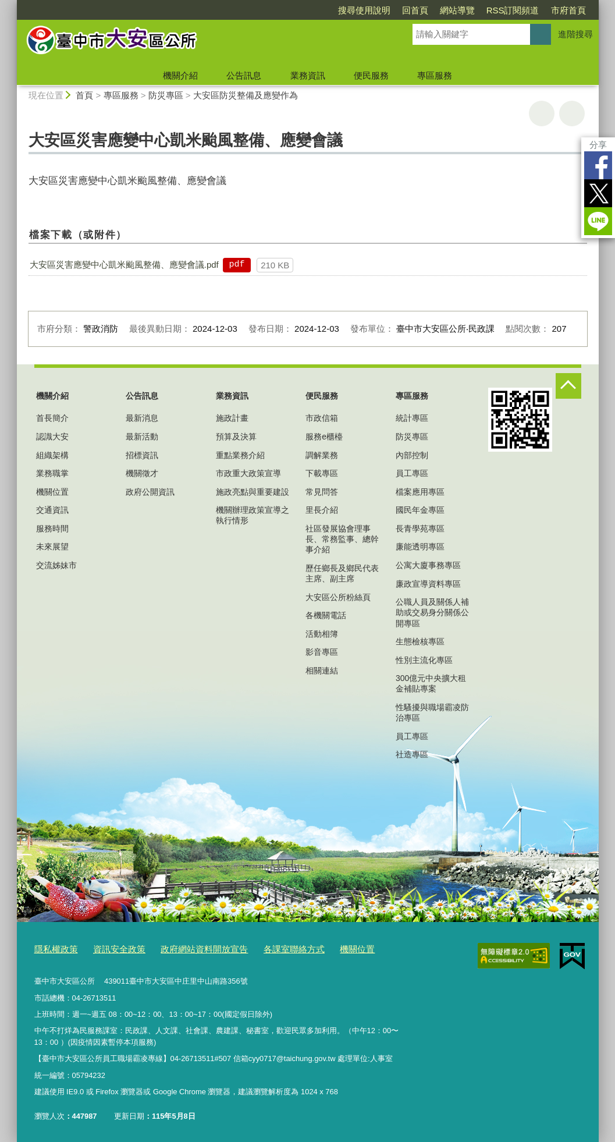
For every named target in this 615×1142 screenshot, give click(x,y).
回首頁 (415, 10)
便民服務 (371, 75)
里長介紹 (321, 510)
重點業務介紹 (240, 455)
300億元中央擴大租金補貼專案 (431, 683)
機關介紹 (180, 75)
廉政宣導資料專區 (428, 583)
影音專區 (321, 652)
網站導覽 (457, 10)
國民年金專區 (420, 510)
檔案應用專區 (420, 491)
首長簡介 (52, 418)
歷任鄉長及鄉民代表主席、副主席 (342, 573)
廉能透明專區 (420, 546)
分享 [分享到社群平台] (598, 144)
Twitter (598, 193)
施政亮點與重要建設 (252, 491)
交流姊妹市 (56, 565)
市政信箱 (321, 418)
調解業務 (321, 455)
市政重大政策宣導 (248, 473)
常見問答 (321, 491)
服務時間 (52, 528)
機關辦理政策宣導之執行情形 (252, 515)
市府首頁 (568, 10)
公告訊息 (243, 75)
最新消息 (142, 418)
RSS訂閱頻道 (512, 10)
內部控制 (412, 455)
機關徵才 (142, 473)
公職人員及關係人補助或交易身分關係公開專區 (432, 612)
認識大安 (52, 436)
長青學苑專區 (420, 528)
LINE (598, 221)
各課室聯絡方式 (265, 948)
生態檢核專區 (420, 641)
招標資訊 (142, 455)
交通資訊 (52, 510)
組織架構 (52, 455)
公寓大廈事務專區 (428, 565)
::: (12, 5)
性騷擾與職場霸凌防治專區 (432, 712)
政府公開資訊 (150, 491)
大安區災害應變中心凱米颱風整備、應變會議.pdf (124, 264)
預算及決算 (236, 436)
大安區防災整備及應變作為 (245, 95)
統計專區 (412, 418)
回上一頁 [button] (572, 113)
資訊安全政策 (110, 948)
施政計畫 (232, 418)
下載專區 (321, 473)
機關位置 (52, 491)
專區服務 (434, 75)
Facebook (598, 165)
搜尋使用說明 (364, 10)
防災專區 (165, 95)
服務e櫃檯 (324, 436)
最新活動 (142, 436)
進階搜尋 (575, 34)
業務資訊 (307, 75)
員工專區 (412, 473)
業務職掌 (52, 473)
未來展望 (52, 546)
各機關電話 (325, 615)
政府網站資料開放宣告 (185, 948)
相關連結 (321, 670)
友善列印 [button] (541, 113)
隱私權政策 (53, 948)
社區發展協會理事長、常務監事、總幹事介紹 (342, 539)
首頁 (84, 95)
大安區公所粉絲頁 (338, 597)
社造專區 (412, 754)
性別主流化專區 (424, 660)
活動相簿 (321, 634)
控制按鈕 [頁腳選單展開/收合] (568, 386)
